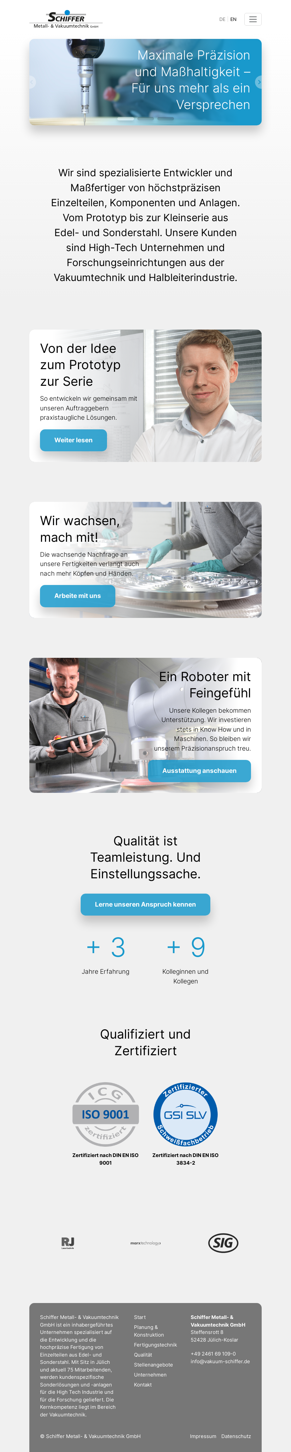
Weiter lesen (73, 440)
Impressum (203, 1436)
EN (233, 19)
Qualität (143, 1355)
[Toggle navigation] (253, 19)
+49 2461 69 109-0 (213, 1354)
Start (140, 1317)
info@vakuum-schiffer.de (220, 1361)
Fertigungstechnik (155, 1345)
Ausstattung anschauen (199, 771)
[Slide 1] (125, 118)
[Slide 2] (145, 118)
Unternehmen (150, 1375)
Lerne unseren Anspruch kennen (145, 904)
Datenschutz (236, 1436)
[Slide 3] (165, 118)
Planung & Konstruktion (149, 1331)
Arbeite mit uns (77, 596)
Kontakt (143, 1384)
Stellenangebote (153, 1365)
